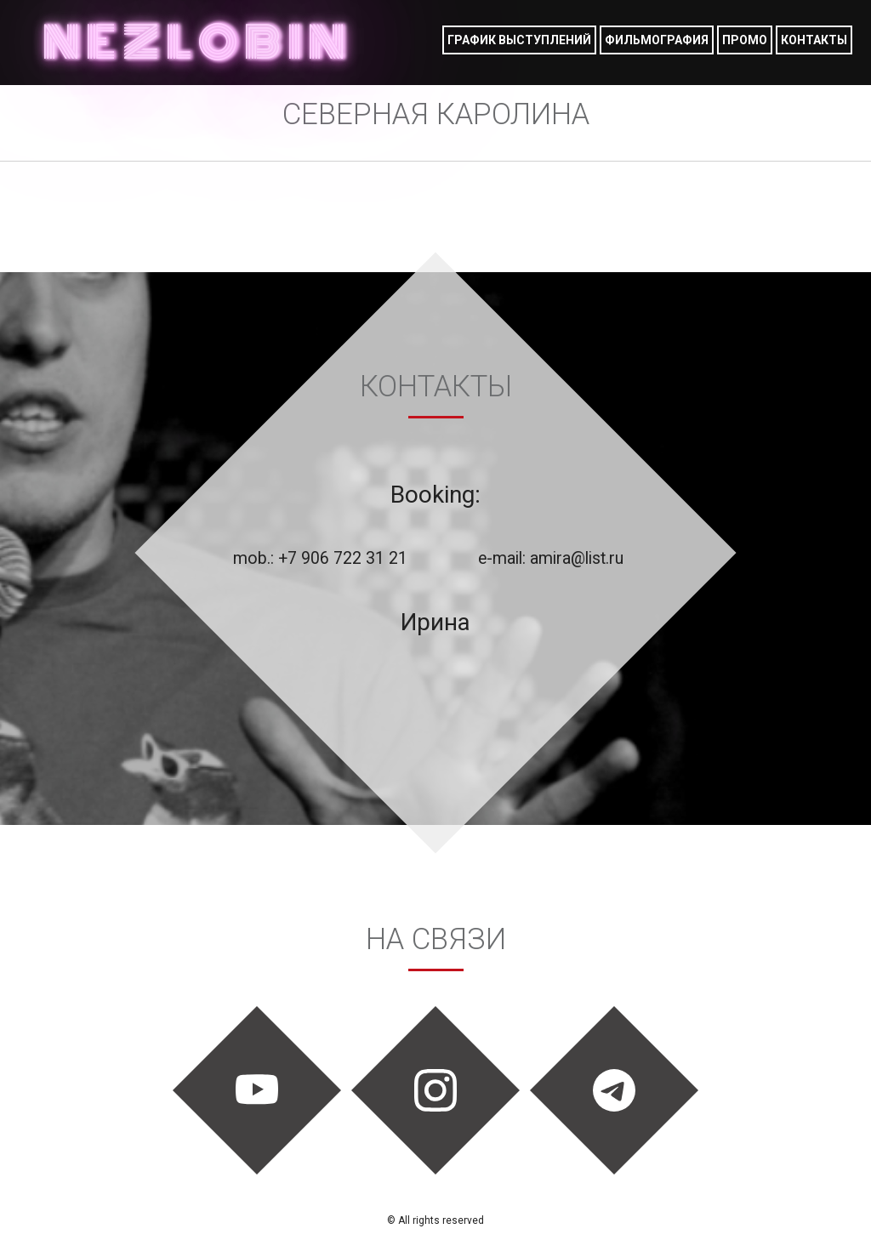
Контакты (814, 40)
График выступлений (519, 40)
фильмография (657, 40)
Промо (744, 40)
